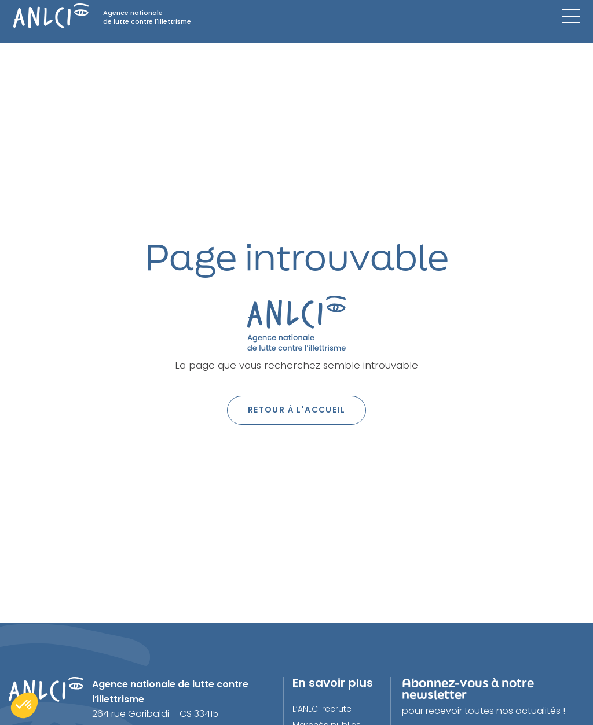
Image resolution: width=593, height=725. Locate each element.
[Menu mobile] (571, 16)
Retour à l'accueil (296, 409)
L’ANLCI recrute (322, 709)
